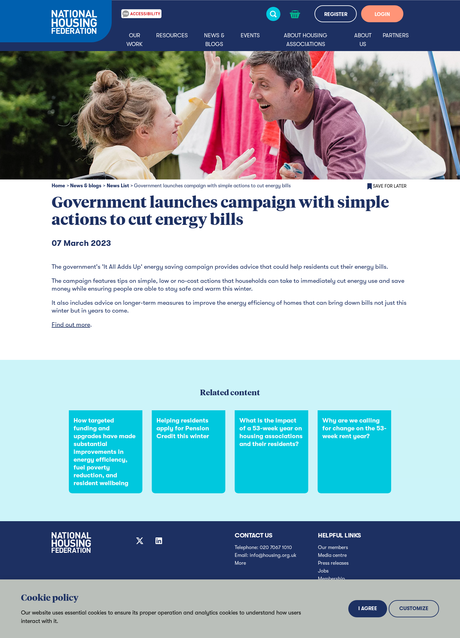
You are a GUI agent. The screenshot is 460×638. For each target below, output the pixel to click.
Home (58, 186)
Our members (333, 547)
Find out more (71, 324)
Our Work (134, 39)
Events (250, 35)
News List (118, 186)
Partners (396, 35)
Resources (172, 35)
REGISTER (335, 14)
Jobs (323, 571)
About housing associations (305, 39)
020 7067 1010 (276, 547)
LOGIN (382, 14)
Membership (331, 579)
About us (362, 39)
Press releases (333, 563)
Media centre (332, 555)
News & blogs (214, 39)
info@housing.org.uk (273, 555)
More (240, 563)
